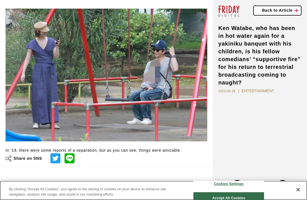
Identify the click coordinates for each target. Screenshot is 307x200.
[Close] (298, 190)
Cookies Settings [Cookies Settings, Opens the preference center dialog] (229, 184)
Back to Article (277, 10)
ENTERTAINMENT (258, 91)
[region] (153, 190)
